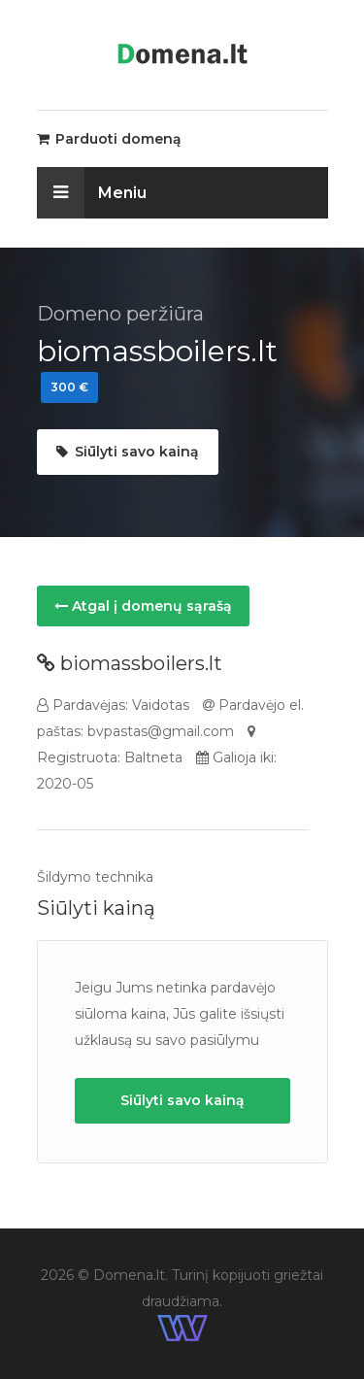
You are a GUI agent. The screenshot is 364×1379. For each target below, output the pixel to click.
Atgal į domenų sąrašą (143, 606)
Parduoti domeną (109, 139)
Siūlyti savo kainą (127, 451)
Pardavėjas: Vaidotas (113, 705)
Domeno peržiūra (120, 313)
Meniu (92, 193)
